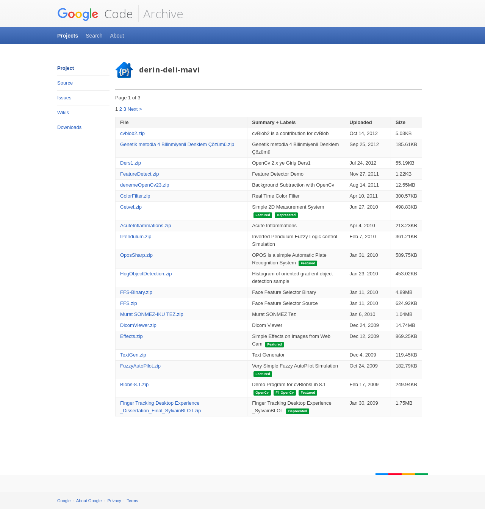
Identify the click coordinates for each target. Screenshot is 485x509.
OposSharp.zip (136, 255)
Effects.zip (131, 336)
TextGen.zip (133, 355)
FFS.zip (128, 303)
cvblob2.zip (132, 133)
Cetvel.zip (131, 207)
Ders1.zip (130, 163)
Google (63, 500)
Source (65, 83)
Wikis (63, 112)
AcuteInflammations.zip (145, 225)
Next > (135, 109)
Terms (132, 500)
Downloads (69, 127)
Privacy (114, 500)
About (117, 36)
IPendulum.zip (135, 236)
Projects (67, 36)
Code (95, 13)
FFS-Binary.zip (136, 292)
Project (65, 68)
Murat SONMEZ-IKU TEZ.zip (151, 314)
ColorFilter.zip (135, 196)
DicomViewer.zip (138, 325)
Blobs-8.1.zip (134, 384)
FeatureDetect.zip (139, 174)
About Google (89, 500)
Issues (64, 98)
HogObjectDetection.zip (146, 273)
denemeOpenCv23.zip (144, 185)
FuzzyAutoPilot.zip (140, 366)
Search (94, 36)
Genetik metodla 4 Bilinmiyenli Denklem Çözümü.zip (177, 144)
